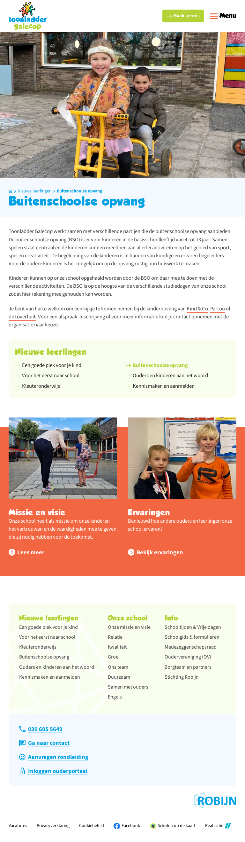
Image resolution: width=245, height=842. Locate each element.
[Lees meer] (26, 552)
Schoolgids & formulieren (192, 637)
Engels (115, 696)
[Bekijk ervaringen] (155, 552)
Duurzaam (119, 677)
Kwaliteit (117, 647)
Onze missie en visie (129, 627)
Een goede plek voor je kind (48, 627)
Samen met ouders (128, 686)
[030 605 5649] (40, 729)
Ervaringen (149, 512)
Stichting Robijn (182, 677)
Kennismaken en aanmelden (49, 677)
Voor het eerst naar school (47, 637)
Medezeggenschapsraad (191, 647)
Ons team (118, 667)
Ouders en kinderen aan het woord (56, 667)
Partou (217, 309)
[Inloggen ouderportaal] (53, 771)
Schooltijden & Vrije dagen (193, 627)
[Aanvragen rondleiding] (53, 756)
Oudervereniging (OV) (188, 656)
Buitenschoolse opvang (79, 191)
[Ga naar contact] (44, 742)
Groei (114, 656)
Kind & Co (197, 309)
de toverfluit (22, 317)
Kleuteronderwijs (37, 647)
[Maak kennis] (183, 16)
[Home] (10, 191)
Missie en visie (37, 512)
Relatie (115, 637)
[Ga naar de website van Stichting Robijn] (215, 800)
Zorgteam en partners (188, 667)
